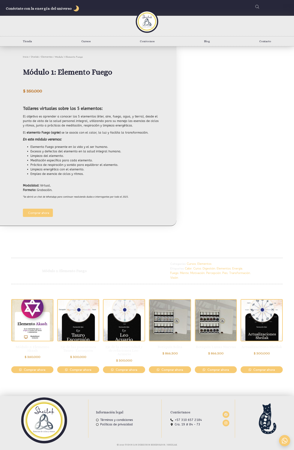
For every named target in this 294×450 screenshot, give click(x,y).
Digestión (209, 268)
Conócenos (147, 41)
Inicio (25, 56)
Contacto (265, 41)
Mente (184, 273)
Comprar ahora (38, 213)
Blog (207, 41)
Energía (237, 268)
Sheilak (35, 56)
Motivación (197, 273)
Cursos (86, 41)
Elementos (47, 56)
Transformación (239, 273)
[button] (284, 440)
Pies (225, 273)
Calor (188, 268)
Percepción (213, 273)
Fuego (174, 273)
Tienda (27, 41)
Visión (174, 277)
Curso (197, 268)
